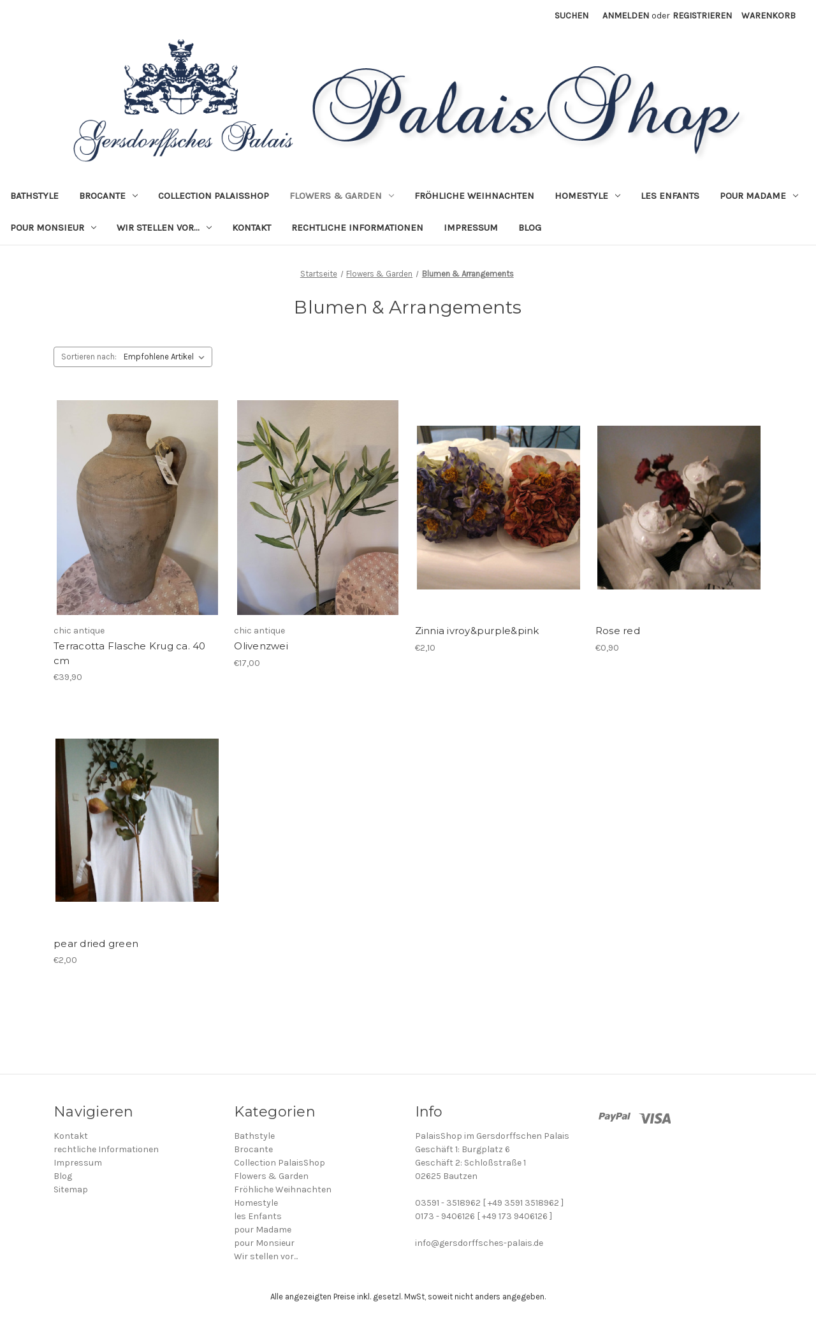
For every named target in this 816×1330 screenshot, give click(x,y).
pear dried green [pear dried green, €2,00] (96, 943)
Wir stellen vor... (164, 227)
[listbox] (167, 356)
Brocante (108, 195)
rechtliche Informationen (357, 227)
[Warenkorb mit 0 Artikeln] (768, 15)
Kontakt (251, 227)
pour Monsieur (53, 227)
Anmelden (625, 15)
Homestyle (587, 195)
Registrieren (702, 15)
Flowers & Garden (341, 195)
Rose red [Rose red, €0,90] (617, 631)
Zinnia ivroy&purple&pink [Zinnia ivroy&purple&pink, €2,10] (477, 631)
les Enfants (670, 195)
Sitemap (71, 1189)
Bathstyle (34, 195)
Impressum (471, 227)
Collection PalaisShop (213, 195)
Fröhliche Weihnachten (474, 195)
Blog (529, 227)
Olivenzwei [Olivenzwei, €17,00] (261, 646)
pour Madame (759, 195)
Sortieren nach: (89, 356)
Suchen (571, 15)
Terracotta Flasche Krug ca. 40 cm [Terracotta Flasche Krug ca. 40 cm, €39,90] (130, 653)
